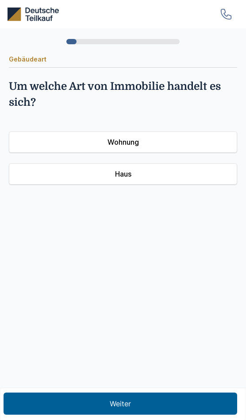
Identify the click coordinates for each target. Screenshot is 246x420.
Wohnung (123, 142)
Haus (123, 174)
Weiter (120, 403)
